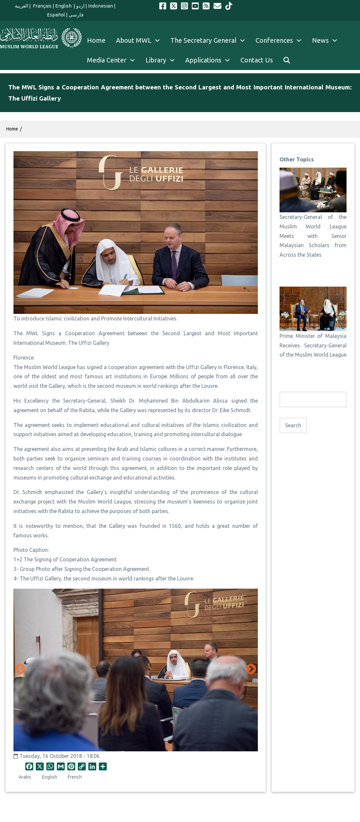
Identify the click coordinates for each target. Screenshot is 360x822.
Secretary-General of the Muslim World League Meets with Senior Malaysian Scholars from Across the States (313, 236)
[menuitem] (286, 60)
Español (56, 14)
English (64, 6)
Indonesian (100, 6)
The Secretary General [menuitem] (210, 40)
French (75, 777)
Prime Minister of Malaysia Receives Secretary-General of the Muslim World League (313, 345)
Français (42, 6)
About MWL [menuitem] (140, 40)
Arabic (25, 777)
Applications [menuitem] (210, 60)
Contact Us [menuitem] (256, 60)
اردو (80, 6)
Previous (20, 669)
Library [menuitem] (163, 60)
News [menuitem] (327, 40)
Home (12, 128)
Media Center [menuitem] (113, 60)
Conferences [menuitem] (281, 40)
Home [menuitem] (96, 40)
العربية (21, 6)
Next (251, 669)
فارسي (76, 14)
